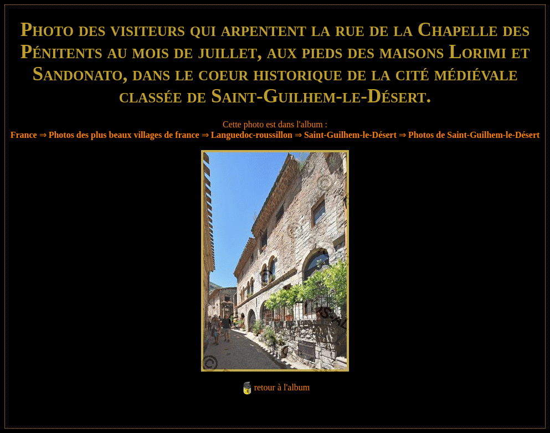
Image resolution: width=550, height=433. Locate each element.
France (24, 135)
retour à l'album (282, 387)
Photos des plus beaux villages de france (124, 135)
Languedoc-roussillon (251, 135)
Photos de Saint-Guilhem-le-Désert (473, 135)
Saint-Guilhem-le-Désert (350, 135)
